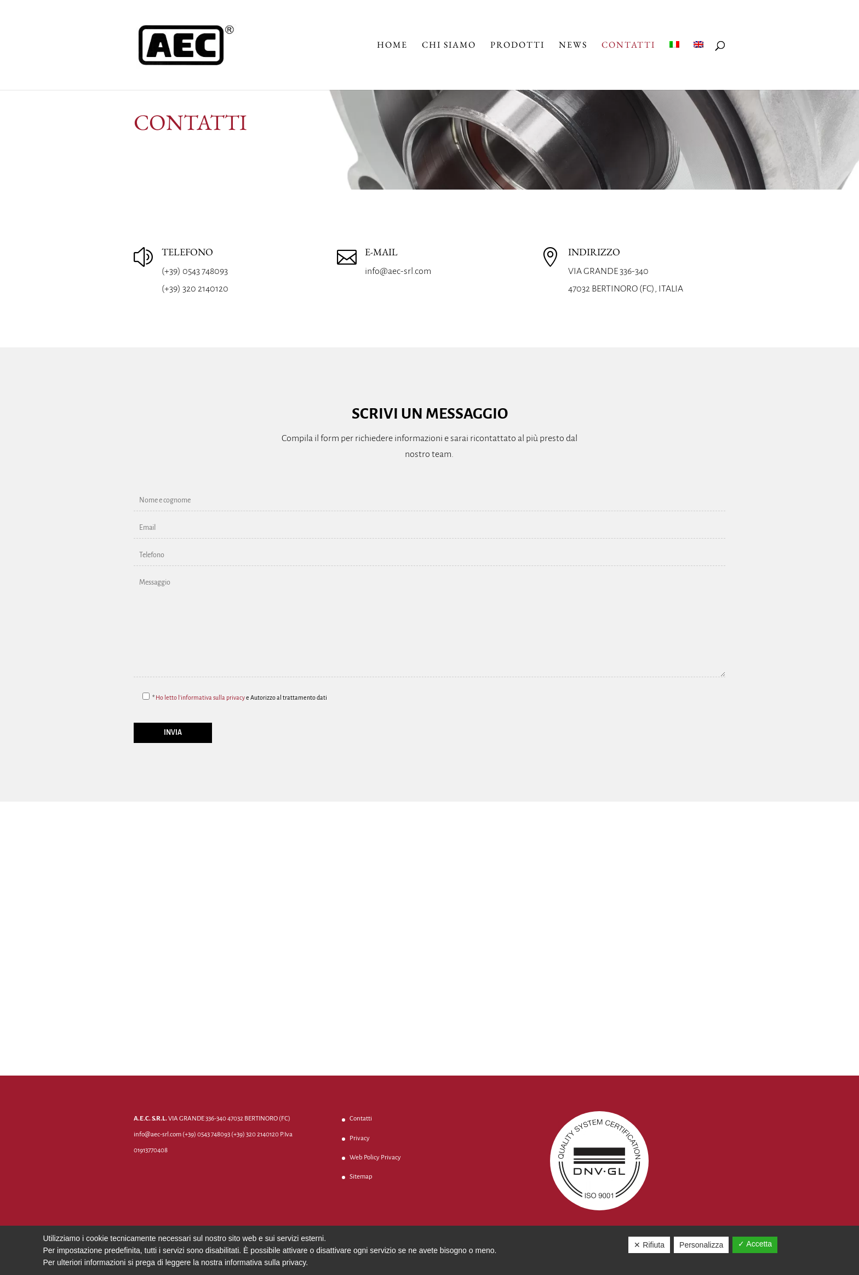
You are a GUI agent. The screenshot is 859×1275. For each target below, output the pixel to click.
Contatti (628, 45)
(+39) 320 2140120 (195, 289)
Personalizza (701, 1244)
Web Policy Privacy (375, 1157)
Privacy (360, 1138)
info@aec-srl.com (398, 271)
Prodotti (517, 45)
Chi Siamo (449, 45)
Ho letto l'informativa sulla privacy (200, 697)
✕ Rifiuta (649, 1244)
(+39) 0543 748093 (195, 271)
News (573, 45)
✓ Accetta (755, 1243)
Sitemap (361, 1176)
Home (392, 45)
